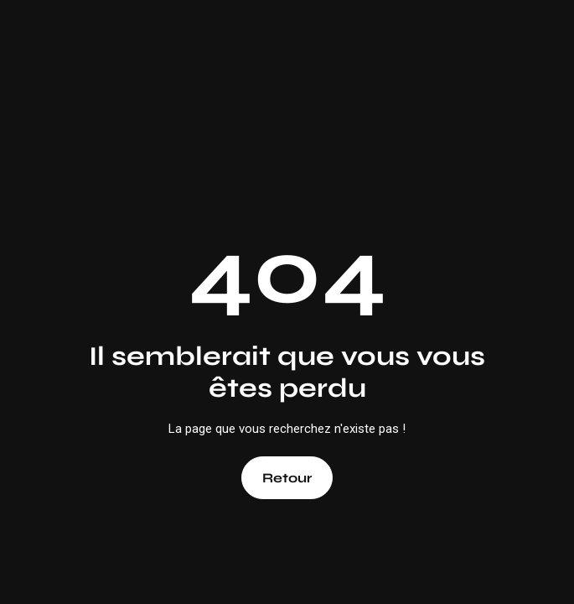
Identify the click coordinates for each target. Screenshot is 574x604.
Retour (287, 478)
